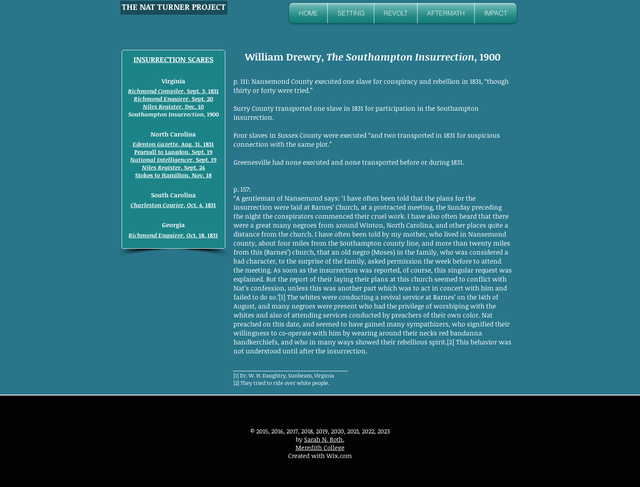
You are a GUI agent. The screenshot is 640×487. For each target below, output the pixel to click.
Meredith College (320, 447)
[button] (351, 13)
